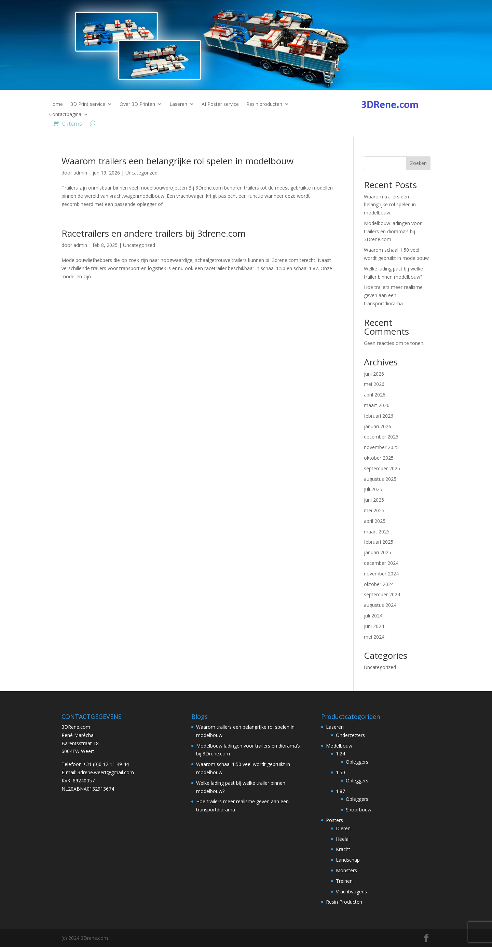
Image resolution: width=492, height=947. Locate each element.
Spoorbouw (358, 809)
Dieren (343, 828)
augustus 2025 (380, 479)
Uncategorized (141, 172)
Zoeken (418, 163)
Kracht (343, 849)
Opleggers (357, 761)
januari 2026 (377, 426)
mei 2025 (374, 510)
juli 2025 (373, 489)
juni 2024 (374, 626)
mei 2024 (374, 636)
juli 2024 (373, 615)
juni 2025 (374, 500)
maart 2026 (377, 405)
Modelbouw (339, 745)
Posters (334, 820)
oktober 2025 (379, 458)
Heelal (343, 839)
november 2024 (381, 573)
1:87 (340, 791)
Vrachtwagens (351, 891)
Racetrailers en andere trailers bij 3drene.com (154, 233)
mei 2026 (374, 384)
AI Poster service (220, 104)
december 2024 (381, 563)
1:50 (340, 772)
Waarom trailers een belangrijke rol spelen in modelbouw (177, 161)
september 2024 (382, 594)
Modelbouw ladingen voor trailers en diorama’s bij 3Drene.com (393, 231)
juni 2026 (374, 374)
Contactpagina (65, 114)
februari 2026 (378, 416)
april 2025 (374, 521)
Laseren (178, 104)
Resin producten (264, 104)
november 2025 (381, 447)
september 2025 (382, 468)
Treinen (344, 881)
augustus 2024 (380, 605)
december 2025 (381, 436)
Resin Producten (344, 902)
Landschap (348, 860)
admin (80, 172)
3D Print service (87, 104)
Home (56, 104)
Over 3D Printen (137, 104)
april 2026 (374, 394)
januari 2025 (377, 552)
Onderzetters (350, 735)
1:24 (340, 753)
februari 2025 (378, 542)
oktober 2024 (379, 584)
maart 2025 (377, 531)
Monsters (346, 870)
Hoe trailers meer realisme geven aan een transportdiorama (393, 295)
